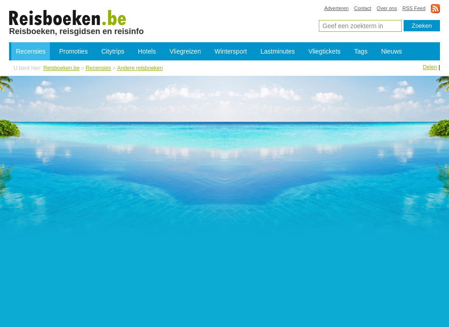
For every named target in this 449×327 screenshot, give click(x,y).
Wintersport (231, 51)
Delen (430, 67)
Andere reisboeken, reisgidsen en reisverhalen (68, 17)
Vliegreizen (185, 51)
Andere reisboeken (140, 68)
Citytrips (112, 51)
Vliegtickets (324, 51)
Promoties (73, 51)
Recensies (30, 51)
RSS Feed (413, 8)
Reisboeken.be (61, 68)
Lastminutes (278, 51)
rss (435, 8)
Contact (362, 8)
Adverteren (336, 8)
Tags (361, 51)
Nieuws (391, 51)
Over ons (387, 8)
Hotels (147, 51)
